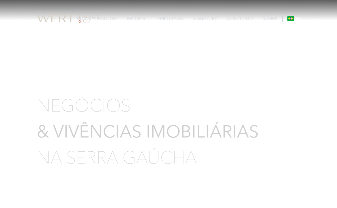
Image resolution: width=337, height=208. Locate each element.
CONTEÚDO (239, 18)
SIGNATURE (204, 18)
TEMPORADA (169, 18)
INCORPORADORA (97, 18)
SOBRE (270, 18)
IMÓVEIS (136, 18)
